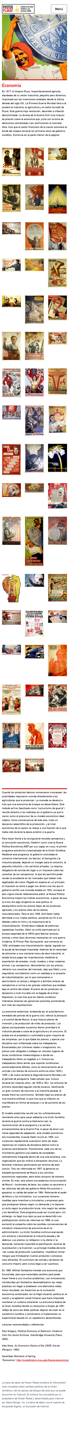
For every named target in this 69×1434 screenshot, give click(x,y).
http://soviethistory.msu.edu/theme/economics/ (43, 1360)
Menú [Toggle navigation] (59, 9)
